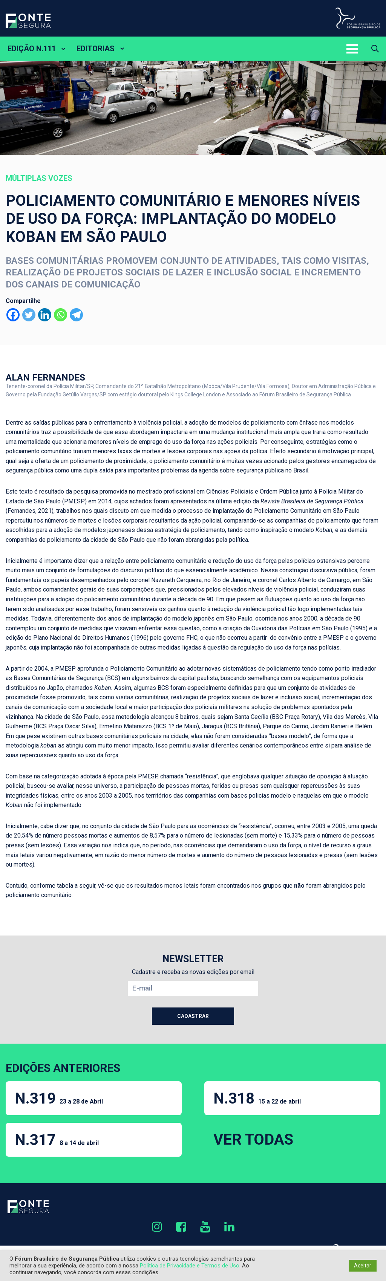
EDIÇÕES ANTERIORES (63, 1068)
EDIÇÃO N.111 (32, 48)
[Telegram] (76, 314)
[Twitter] (28, 314)
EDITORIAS (96, 48)
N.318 (257, 1098)
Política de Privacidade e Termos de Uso (189, 1265)
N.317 (57, 1140)
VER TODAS (253, 1139)
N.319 (59, 1098)
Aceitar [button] (362, 1266)
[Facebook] (13, 314)
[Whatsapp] (60, 314)
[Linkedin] (44, 314)
